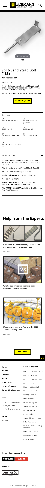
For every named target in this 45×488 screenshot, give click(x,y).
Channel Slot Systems (30, 403)
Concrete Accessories (31, 432)
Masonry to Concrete (30, 391)
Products (5, 371)
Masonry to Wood (29, 383)
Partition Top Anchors (30, 410)
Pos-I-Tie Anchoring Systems (33, 372)
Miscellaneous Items (30, 435)
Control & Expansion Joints (32, 418)
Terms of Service (9, 386)
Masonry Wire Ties (29, 395)
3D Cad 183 (28, 129)
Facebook (5, 420)
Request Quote (22, 100)
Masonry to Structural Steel (32, 379)
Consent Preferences (11, 390)
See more (22, 351)
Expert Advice (8, 382)
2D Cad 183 (7, 129)
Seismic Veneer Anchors (31, 406)
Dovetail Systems (29, 439)
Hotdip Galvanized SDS (32, 135)
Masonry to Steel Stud (31, 387)
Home (4, 367)
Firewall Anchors (28, 414)
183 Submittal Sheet (10, 120)
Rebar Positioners (29, 422)
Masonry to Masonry (30, 375)
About (4, 378)
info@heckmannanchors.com (11, 409)
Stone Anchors (28, 399)
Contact (5, 374)
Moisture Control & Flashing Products (32, 427)
